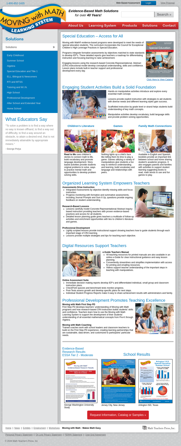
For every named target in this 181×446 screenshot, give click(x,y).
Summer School (15, 60)
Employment (39, 428)
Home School (14, 108)
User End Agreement (95, 435)
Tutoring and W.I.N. (17, 87)
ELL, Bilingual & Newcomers (22, 76)
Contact (169, 25)
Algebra (11, 66)
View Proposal (168, 3)
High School (13, 92)
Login (148, 3)
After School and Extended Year (24, 103)
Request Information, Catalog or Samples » (118, 414)
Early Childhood (15, 55)
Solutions (150, 25)
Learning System (103, 25)
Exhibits (27, 428)
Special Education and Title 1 (22, 71)
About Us (76, 25)
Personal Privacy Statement (19, 435)
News (17, 428)
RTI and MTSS (15, 82)
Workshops (54, 428)
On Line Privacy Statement (49, 435)
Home (8, 428)
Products (130, 25)
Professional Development (21, 97)
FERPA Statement (73, 435)
